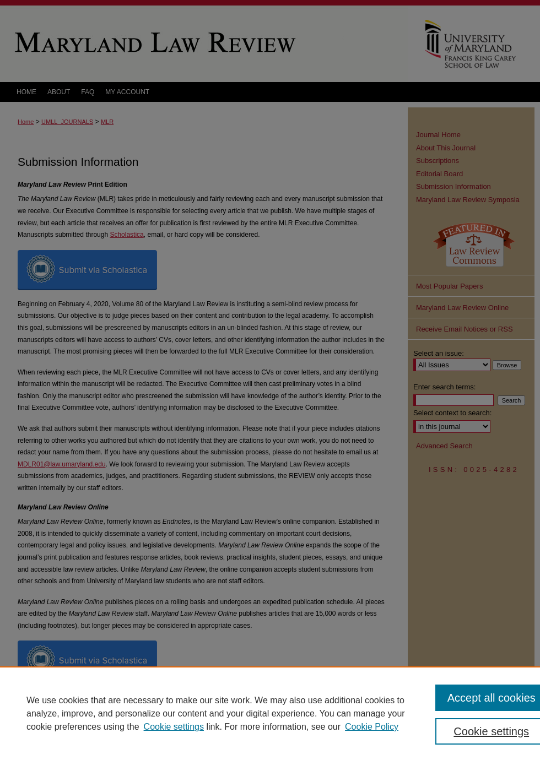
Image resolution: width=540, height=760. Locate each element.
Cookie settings (174, 726)
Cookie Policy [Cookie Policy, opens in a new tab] (371, 726)
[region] (270, 713)
